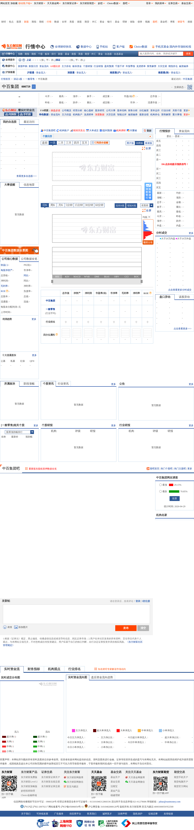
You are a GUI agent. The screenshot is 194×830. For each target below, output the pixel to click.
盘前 (45, 142)
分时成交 (161, 232)
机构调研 (121, 130)
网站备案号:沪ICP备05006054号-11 (66, 806)
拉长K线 (120, 205)
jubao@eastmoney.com (169, 801)
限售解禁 (151, 66)
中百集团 (50, 300)
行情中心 (8, 53)
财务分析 (133, 110)
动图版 (139, 143)
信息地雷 (29, 184)
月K (60, 205)
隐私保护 (137, 813)
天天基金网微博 (135, 777)
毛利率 (4, 286)
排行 (53, 54)
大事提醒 (9, 184)
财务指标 (34, 669)
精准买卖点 (79, 130)
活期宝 (114, 786)
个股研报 (87, 66)
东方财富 (7, 772)
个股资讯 (48, 383)
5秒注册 (146, 601)
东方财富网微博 (73, 777)
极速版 (148, 143)
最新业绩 (144, 114)
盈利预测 (109, 66)
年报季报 (130, 66)
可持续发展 (42, 813)
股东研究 (99, 110)
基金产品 (115, 790)
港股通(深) (163, 72)
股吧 (155, 21)
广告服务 (58, 813)
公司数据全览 (29, 258)
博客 (172, 21)
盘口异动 (164, 296)
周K (52, 205)
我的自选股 (9, 121)
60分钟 (99, 205)
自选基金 (118, 54)
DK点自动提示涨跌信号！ (175, 164)
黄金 (102, 21)
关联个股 (177, 110)
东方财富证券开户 (50, 777)
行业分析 (166, 110)
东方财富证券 (69, 3)
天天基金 (96, 772)
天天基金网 (53, 3)
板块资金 (77, 66)
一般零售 (30, 79)
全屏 (148, 148)
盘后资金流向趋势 (102, 677)
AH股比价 (55, 66)
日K (44, 205)
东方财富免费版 (29, 777)
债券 (140, 21)
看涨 (163, 485)
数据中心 (86, 46)
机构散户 (77, 114)
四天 (76, 142)
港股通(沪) (115, 72)
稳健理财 (115, 795)
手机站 (104, 46)
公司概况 (66, 110)
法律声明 (122, 813)
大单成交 (94, 130)
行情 (49, 21)
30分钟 (89, 205)
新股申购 (22, 66)
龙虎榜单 (141, 66)
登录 (138, 601)
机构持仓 (155, 114)
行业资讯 (63, 383)
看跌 (163, 491)
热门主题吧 (180, 468)
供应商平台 (75, 813)
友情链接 (168, 813)
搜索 (190, 21)
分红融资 (144, 110)
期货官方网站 (181, 786)
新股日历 (33, 66)
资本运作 (155, 110)
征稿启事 (153, 813)
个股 (40, 54)
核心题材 (88, 110)
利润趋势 (7, 319)
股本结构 (121, 110)
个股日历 (47, 136)
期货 (87, 21)
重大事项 (177, 114)
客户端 (120, 46)
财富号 (181, 21)
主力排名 (66, 66)
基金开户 (115, 777)
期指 (34, 21)
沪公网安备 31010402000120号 (101, 806)
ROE (4, 291)
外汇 (94, 21)
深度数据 (99, 114)
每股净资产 (6, 270)
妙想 (100, 3)
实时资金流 (12, 669)
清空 (143, 627)
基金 (117, 21)
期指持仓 (173, 66)
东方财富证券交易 (50, 786)
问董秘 (133, 130)
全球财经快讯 (63, 46)
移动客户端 (24, 3)
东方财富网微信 (73, 782)
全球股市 (8, 59)
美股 (71, 21)
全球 (64, 21)
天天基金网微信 (135, 782)
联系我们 (91, 813)
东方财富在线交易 (50, 781)
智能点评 (121, 114)
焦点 (11, 21)
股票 (18, 21)
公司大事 (110, 110)
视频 (147, 21)
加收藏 (13, 3)
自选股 (108, 54)
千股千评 (119, 66)
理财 (124, 21)
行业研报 (98, 66)
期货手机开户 (181, 777)
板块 (47, 54)
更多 (187, 110)
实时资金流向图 (77, 677)
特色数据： (45, 114)
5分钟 (69, 205)
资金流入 (40, 72)
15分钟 (79, 205)
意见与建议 (71, 786)
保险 (132, 21)
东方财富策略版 (29, 786)
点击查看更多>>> (182, 328)
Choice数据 (140, 46)
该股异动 (184, 296)
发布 (126, 627)
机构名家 (161, 515)
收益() (4, 265)
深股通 (71, 72)
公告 (122, 383)
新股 (26, 21)
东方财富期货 (161, 772)
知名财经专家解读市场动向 (112, 669)
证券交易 (173, 3)
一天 (52, 142)
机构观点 (54, 669)
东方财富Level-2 (29, 781)
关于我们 (25, 813)
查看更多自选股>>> (26, 176)
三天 (68, 142)
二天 (60, 142)
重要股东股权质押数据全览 (43, 468)
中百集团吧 (49, 130)
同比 (26, 275)
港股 (79, 21)
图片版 (130, 143)
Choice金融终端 (29, 795)
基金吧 (163, 21)
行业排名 (74, 669)
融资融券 (183, 66)
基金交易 (115, 781)
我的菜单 (159, 3)
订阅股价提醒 (100, 142)
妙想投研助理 (28, 790)
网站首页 (5, 3)
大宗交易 (162, 66)
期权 (41, 21)
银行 (109, 21)
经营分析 (77, 110)
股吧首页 (153, 468)
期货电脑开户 (181, 781)
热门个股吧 (166, 468)
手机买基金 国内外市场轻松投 (173, 46)
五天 (84, 142)
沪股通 (30, 72)
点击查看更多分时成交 (179, 289)
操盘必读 (55, 110)
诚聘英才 (107, 813)
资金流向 (44, 66)
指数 (20, 54)
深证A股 (18, 79)
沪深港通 (8, 72)
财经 (3, 21)
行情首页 (5, 79)
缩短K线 (131, 205)
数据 (56, 21)
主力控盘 (66, 114)
